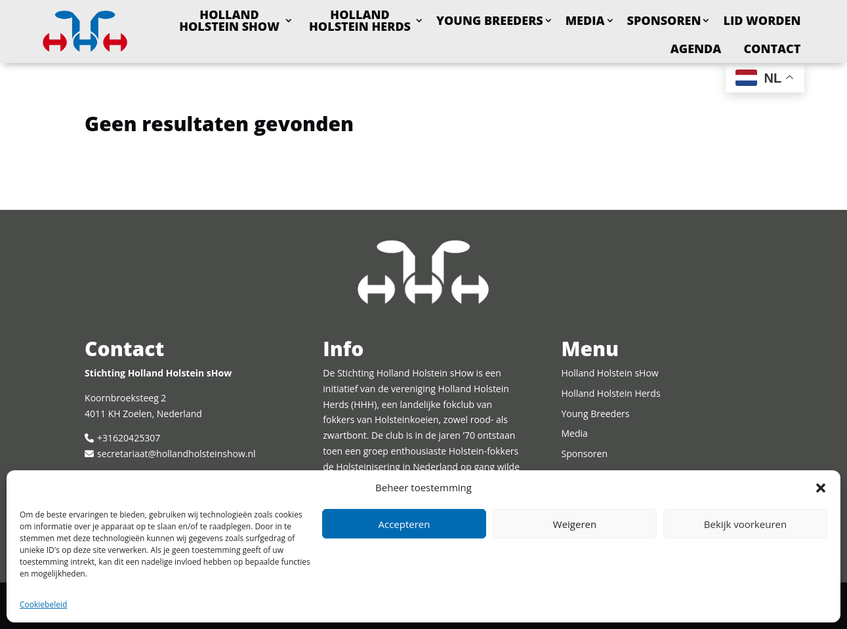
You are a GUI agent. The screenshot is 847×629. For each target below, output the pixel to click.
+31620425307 (128, 438)
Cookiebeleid (43, 604)
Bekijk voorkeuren (745, 524)
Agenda (696, 48)
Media (585, 20)
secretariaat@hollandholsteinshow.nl (176, 453)
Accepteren (404, 524)
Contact (771, 48)
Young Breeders (489, 20)
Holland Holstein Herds (360, 20)
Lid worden (761, 20)
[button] (820, 488)
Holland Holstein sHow (229, 20)
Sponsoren (664, 20)
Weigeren (574, 524)
